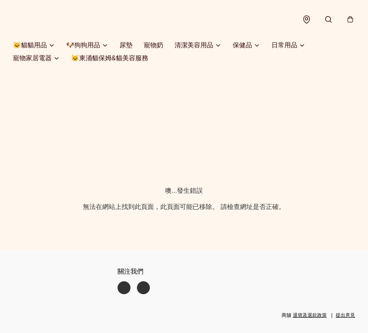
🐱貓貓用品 (30, 45)
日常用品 (284, 45)
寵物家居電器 (32, 58)
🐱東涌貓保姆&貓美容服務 (109, 58)
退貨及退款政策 (310, 315)
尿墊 (126, 45)
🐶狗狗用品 (83, 45)
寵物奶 (153, 45)
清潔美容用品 (194, 45)
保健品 (242, 45)
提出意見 (345, 315)
